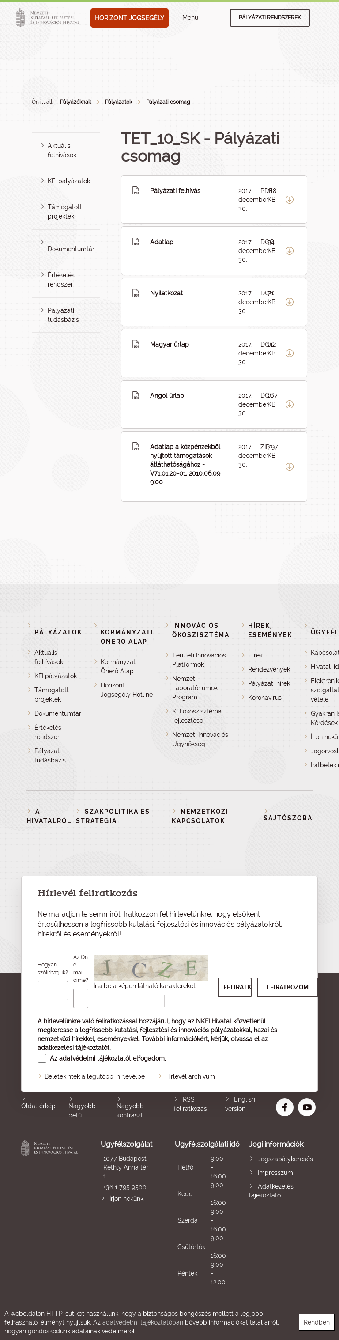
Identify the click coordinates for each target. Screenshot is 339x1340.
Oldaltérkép (38, 1106)
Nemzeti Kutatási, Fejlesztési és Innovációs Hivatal (50, 1213)
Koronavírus (265, 697)
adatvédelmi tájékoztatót (95, 1058)
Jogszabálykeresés (285, 1159)
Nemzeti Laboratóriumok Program (195, 688)
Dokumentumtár (71, 249)
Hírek (255, 655)
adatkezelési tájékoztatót (73, 1047)
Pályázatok (118, 102)
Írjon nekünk (126, 1198)
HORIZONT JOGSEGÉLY (129, 18)
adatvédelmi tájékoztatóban (142, 1322)
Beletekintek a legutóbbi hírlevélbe (95, 1076)
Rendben (317, 1322)
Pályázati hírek (269, 683)
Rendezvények (269, 669)
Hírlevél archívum (190, 1076)
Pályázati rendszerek (270, 18)
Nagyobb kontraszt (130, 1110)
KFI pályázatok (69, 181)
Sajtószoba (288, 818)
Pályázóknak (75, 102)
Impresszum (275, 1172)
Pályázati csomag (168, 102)
